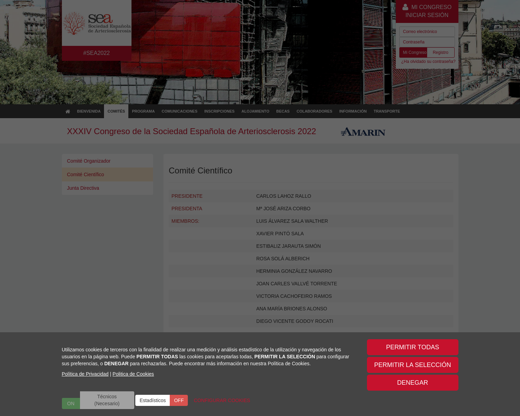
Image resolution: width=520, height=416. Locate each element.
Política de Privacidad (85, 374)
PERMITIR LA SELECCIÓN (412, 364)
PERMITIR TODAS (412, 347)
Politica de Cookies (133, 374)
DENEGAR (412, 382)
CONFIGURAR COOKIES (222, 400)
